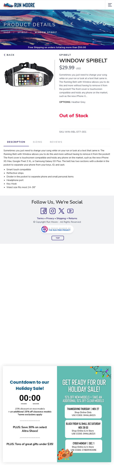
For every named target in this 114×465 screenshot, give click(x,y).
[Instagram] (52, 211)
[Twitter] (61, 211)
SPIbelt (23, 32)
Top (58, 238)
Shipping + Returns (66, 218)
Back (9, 55)
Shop (7, 32)
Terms (40, 218)
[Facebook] (43, 211)
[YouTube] (70, 211)
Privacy (50, 218)
